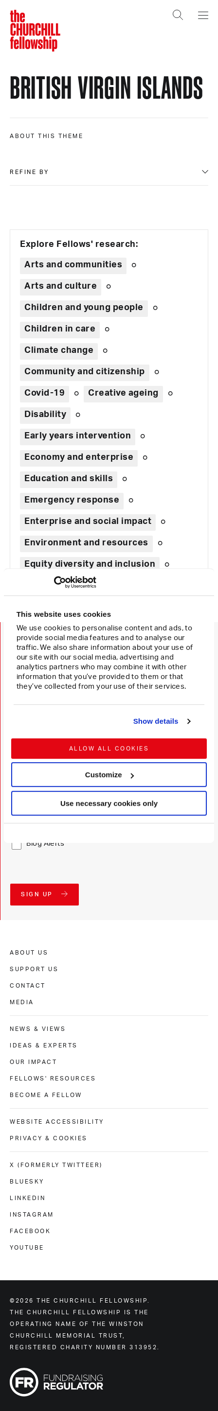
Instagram (32, 1215)
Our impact (33, 1062)
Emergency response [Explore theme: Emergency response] (71, 500)
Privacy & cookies (49, 1138)
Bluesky (27, 1182)
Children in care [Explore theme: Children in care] (59, 329)
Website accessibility (57, 1122)
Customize (109, 774)
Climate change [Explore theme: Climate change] (58, 350)
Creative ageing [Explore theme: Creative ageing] (123, 393)
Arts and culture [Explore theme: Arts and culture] (60, 286)
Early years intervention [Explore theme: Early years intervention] (77, 436)
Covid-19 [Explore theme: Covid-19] (44, 393)
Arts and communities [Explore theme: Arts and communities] (73, 265)
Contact (28, 986)
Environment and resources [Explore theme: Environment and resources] (86, 543)
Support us (34, 969)
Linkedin (27, 1198)
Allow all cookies (109, 748)
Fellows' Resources (53, 1078)
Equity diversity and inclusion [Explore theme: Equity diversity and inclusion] (89, 564)
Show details (156, 721)
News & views (38, 1029)
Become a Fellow (46, 1095)
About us (29, 953)
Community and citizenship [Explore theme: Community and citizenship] (84, 371)
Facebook (30, 1231)
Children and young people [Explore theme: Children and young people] (84, 307)
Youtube (27, 1248)
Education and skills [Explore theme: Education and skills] (68, 478)
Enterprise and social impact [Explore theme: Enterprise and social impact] (87, 521)
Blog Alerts (45, 843)
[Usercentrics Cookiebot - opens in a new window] (53, 582)
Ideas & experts (44, 1045)
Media (22, 1002)
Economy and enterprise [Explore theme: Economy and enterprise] (78, 457)
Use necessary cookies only (109, 803)
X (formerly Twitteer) (56, 1165)
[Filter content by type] (109, 172)
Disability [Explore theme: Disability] (45, 414)
